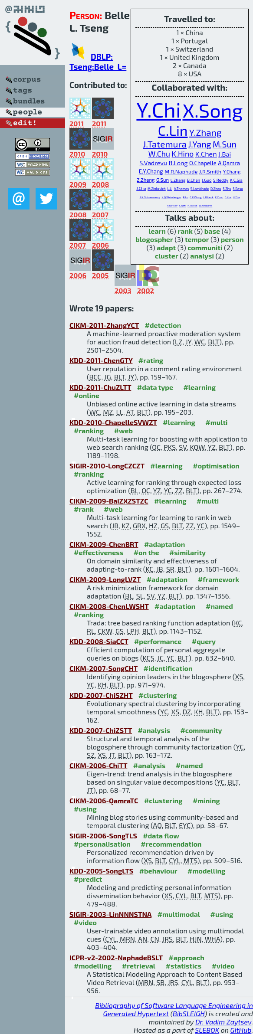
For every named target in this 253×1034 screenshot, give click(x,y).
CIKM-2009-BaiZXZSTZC (108, 501)
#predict (88, 879)
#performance (157, 641)
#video (85, 922)
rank (184, 231)
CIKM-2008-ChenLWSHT (109, 606)
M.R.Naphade (180, 171)
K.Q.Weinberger (171, 197)
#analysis (154, 730)
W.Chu (159, 153)
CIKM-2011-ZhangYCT (104, 325)
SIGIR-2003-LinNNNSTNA (110, 914)
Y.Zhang (205, 132)
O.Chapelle (203, 163)
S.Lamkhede (200, 189)
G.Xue (228, 197)
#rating (150, 360)
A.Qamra (229, 163)
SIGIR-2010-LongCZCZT (107, 465)
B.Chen (193, 180)
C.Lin (173, 130)
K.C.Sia (236, 180)
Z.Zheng (145, 180)
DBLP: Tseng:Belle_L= (97, 62)
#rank (84, 509)
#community (201, 730)
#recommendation (171, 844)
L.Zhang (178, 180)
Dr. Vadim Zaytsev (223, 1022)
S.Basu (238, 189)
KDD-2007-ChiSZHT (100, 695)
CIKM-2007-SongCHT (103, 668)
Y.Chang (232, 171)
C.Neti (182, 205)
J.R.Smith (210, 171)
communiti (204, 247)
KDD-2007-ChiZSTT (100, 730)
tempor (197, 239)
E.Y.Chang (151, 171)
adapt (166, 247)
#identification (168, 668)
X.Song (212, 109)
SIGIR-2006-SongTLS (103, 835)
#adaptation (164, 544)
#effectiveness (98, 552)
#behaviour (158, 871)
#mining (206, 800)
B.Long (178, 163)
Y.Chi (158, 109)
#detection (163, 325)
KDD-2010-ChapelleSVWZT (113, 422)
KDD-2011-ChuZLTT (100, 387)
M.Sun (225, 144)
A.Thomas (181, 189)
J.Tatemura (165, 143)
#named (219, 606)
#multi (216, 422)
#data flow (161, 835)
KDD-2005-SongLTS (101, 871)
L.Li (169, 189)
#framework (219, 579)
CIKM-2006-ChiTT (98, 765)
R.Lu (185, 197)
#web (123, 430)
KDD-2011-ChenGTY (100, 360)
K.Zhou (219, 197)
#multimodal (179, 914)
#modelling (206, 871)
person (232, 239)
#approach (186, 957)
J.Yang (199, 144)
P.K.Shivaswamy (150, 197)
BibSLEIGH (188, 1013)
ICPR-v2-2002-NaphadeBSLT (116, 957)
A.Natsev (172, 205)
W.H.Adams (205, 205)
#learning (199, 387)
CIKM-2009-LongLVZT (105, 579)
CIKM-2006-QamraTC (103, 800)
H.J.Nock (192, 205)
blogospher (154, 239)
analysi (202, 256)
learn (157, 231)
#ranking (89, 430)
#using (85, 809)
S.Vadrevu (153, 163)
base (212, 231)
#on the (146, 552)
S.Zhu (227, 189)
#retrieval (138, 966)
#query (204, 641)
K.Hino (183, 153)
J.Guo (207, 180)
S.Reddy (220, 180)
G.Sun (162, 180)
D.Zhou (215, 189)
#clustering (157, 695)
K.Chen (206, 154)
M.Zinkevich (157, 189)
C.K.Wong (195, 197)
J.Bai (224, 154)
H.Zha (236, 197)
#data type (155, 387)
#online (86, 395)
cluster (166, 256)
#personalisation (102, 844)
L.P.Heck (208, 197)
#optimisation (216, 465)
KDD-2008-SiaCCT (98, 641)
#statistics (183, 966)
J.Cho (141, 188)
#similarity (187, 552)
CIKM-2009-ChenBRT (103, 544)
